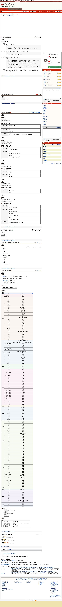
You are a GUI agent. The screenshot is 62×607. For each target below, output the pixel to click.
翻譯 (2, 520)
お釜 (6, 183)
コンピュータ (25, 578)
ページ (17, 67)
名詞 (4, 248)
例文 (10, 15)
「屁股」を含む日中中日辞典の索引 (9, 553)
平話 (3, 489)
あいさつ (17, 48)
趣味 (26, 579)
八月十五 (25, 340)
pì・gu (6, 41)
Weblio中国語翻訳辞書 (7, 94)
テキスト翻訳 (45, 88)
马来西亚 (24, 276)
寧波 (8, 498)
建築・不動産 (42, 578)
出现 (45, 149)
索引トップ (4, 103)
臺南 (8, 457)
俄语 (14, 522)
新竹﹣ (7, 393)
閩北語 (3, 426)
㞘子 (21, 407)
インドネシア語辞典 (54, 590)
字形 (7, 282)
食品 (34, 579)
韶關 (8, 355)
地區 (8, 293)
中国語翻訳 (18, 8)
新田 (8, 343)
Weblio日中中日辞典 (14, 568)
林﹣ (8, 398)
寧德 (8, 442)
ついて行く (26, 63)
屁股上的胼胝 (45, 116)
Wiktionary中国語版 (6, 270)
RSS (35, 600)
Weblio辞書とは (5, 582)
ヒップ (12, 199)
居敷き (11, 141)
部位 (17, 153)
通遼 (8, 307)
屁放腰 (44, 107)
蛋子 (26, 317)
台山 (8, 351)
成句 (9, 255)
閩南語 (8, 264)
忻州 (8, 408)
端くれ (7, 70)
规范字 (4, 276)
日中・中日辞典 (4, 8)
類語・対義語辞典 (6, 0)
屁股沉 (44, 124)
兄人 (45, 146)
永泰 (8, 437)
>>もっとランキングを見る (56, 163)
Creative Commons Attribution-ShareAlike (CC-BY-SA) (28, 567)
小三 (9, 375)
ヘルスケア (23, 579)
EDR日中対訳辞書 (5, 112)
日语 (14, 524)
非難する (29, 61)
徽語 (3, 405)
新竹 (8, 462)
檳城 (7, 472)
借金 (35, 70)
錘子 (25, 311)
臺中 (8, 459)
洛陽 (8, 314)
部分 (12, 57)
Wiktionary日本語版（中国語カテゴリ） (11, 242)
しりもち (46, 85)
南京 (8, 337)
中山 (7, 348)
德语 (5, 521)
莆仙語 (3, 487)
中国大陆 (16, 276)
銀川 (8, 325)
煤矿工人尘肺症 (47, 154)
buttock (8, 522)
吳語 (3, 496)
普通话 (7, 287)
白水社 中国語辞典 (6, 37)
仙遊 (8, 488)
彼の (14, 47)
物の (7, 57)
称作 (10, 215)
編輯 (32, 293)
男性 (10, 191)
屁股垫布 (45, 121)
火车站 (45, 151)
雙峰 (8, 504)
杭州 (8, 497)
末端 (6, 253)
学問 (46, 578)
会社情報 (40, 583)
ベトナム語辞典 (53, 592)
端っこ (15, 57)
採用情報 (40, 584)
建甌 (8, 421)
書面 (5, 296)
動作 (11, 51)
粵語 (3, 352)
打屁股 (5, 259)
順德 (8, 346)
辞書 (1, 0)
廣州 (8, 340)
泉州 (8, 451)
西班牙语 (6, 524)
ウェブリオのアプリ (18, 582)
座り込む (20, 54)
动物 (11, 153)
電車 (28, 578)
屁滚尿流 (45, 108)
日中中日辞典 (17, 0)
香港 (4, 282)
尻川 (5, 264)
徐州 (8, 323)
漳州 (8, 453)
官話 (3, 318)
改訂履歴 (50, 568)
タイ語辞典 (53, 591)
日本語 (3, 98)
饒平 (10, 396)
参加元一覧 (14, 560)
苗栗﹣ (7, 390)
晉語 (3, 413)
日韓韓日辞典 (23, 0)
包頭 (8, 415)
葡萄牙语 (6, 525)
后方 (10, 129)
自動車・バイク (33, 578)
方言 (39, 579)
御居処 (6, 199)
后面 (12, 131)
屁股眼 (5, 257)
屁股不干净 (45, 118)
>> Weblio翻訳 (58, 88)
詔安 (10, 398)
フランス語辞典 (53, 589)
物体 (10, 131)
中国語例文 (11, 8)
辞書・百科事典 (43, 579)
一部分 (18, 215)
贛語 (3, 366)
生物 (32, 579)
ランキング (13, 103)
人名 (36, 579)
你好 (45, 161)
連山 (6, 375)
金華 (8, 501)
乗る (34, 63)
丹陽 (8, 495)
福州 (8, 433)
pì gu (6, 234)
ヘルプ (3, 584)
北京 (8, 298)
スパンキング (46, 75)
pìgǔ (16, 287)
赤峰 (8, 308)
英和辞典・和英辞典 (54, 584)
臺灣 (8, 299)
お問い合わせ (29, 582)
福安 (8, 440)
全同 (8, 120)
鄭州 (8, 320)
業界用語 (20, 578)
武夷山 (8, 430)
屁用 (44, 113)
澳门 (16, 282)
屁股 (23, 298)
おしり (45, 72)
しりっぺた (46, 83)
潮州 (8, 475)
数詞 (24, 51)
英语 (5, 522)
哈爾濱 (8, 301)
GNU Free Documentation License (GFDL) (47, 567)
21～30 (58, 144)
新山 (7, 480)
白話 (8, 296)
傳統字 (4, 278)
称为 (10, 219)
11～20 (52, 144)
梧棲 (8, 460)
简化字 (8, 276)
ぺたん (45, 79)
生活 (19, 579)
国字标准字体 (5, 280)
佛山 (8, 345)
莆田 (8, 486)
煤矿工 (45, 160)
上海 (8, 491)
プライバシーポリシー (6, 586)
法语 (5, 526)
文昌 (8, 483)
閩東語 (3, 440)
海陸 (10, 393)
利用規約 (3, 585)
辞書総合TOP (59, 0)
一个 (15, 153)
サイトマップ (4, 588)
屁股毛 (44, 122)
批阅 (45, 156)
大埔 (10, 395)
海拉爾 (8, 304)
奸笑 (45, 153)
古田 (8, 439)
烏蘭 (7, 305)
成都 (8, 331)
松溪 (8, 424)
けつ (45, 76)
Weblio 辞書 (53, 582)
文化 (17, 579)
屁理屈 (44, 110)
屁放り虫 (45, 105)
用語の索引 (8, 103)
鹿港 (8, 465)
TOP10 (45, 144)
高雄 (8, 456)
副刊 (20, 67)
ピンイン (3, 234)
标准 (6, 282)
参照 (4, 262)
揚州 (8, 336)
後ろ (18, 57)
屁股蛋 (23, 307)
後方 (10, 125)
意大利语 (14, 521)
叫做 (10, 211)
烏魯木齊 (8, 328)
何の (15, 48)
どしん (45, 78)
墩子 (27, 331)
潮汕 (9, 480)
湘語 (3, 504)
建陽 (8, 428)
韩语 (14, 525)
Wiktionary (39, 242)
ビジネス (16, 578)
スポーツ (29, 579)
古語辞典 (27, 0)
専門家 (20, 61)
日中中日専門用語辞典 (7, 230)
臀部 (11, 44)
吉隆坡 (8, 363)
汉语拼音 (12, 287)
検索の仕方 (4, 583)
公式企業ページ (41, 582)
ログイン (54, 0)
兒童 (25, 342)
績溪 (8, 405)
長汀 (8, 377)
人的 (10, 176)
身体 (13, 153)
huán (26, 70)
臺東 (8, 463)
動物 (10, 149)
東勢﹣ (7, 395)
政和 (8, 425)
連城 (8, 381)
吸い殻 (17, 64)
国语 (4, 287)
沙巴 (8, 401)
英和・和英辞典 (12, 0)
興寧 (8, 371)
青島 (8, 319)
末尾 (9, 57)
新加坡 (20, 276)
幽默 (27, 340)
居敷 (8, 141)
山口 (8, 404)
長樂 (8, 434)
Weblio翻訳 (53, 585)
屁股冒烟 (45, 119)
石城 (8, 387)
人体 (13, 207)
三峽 (8, 466)
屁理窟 (44, 111)
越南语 (14, 526)
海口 (8, 484)
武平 (8, 380)
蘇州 (8, 494)
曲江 (8, 374)
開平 (7, 352)
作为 (10, 153)
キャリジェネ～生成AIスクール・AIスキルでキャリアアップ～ (55, 596)
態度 (27, 48)
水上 (10, 349)
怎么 (45, 147)
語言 (3, 293)
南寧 (8, 489)
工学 (38, 578)
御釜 (9, 183)
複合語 (5, 255)
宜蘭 (8, 468)
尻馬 (23, 61)
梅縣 (8, 369)
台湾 (14, 280)
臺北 (8, 454)
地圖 (3, 292)
